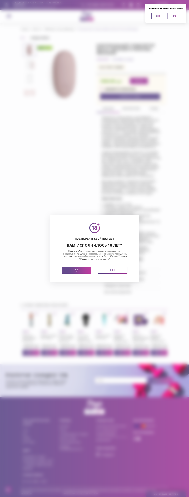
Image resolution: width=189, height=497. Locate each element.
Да (76, 270)
